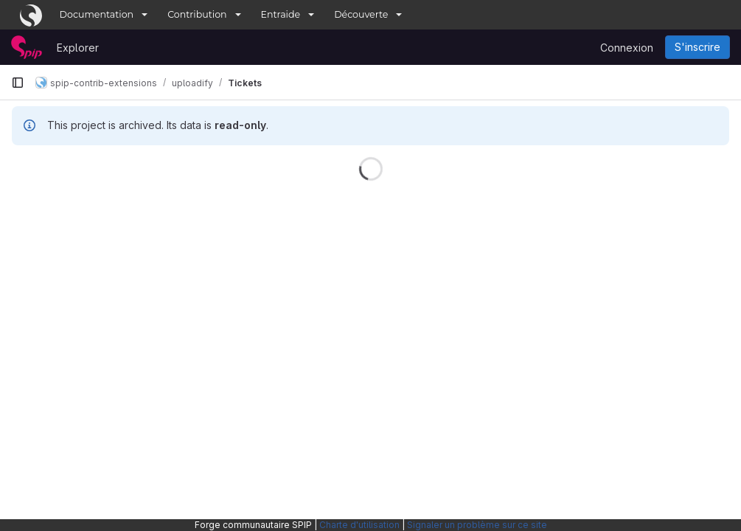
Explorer (78, 47)
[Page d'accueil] (26, 47)
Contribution (196, 14)
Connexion (626, 47)
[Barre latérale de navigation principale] (17, 82)
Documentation (97, 14)
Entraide (281, 14)
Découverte (361, 14)
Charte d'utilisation (359, 524)
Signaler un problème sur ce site (477, 524)
